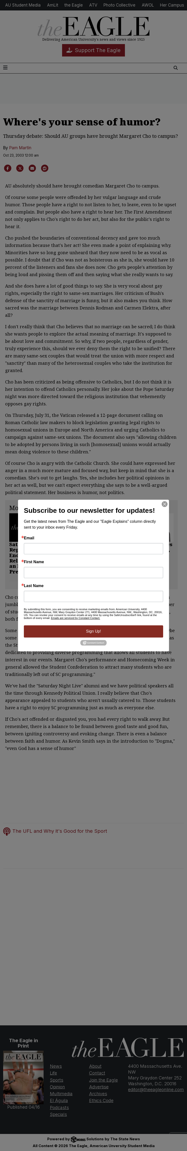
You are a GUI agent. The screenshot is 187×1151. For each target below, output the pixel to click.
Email (29, 538)
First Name (34, 562)
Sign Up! (93, 631)
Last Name (34, 586)
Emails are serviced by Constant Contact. (75, 618)
